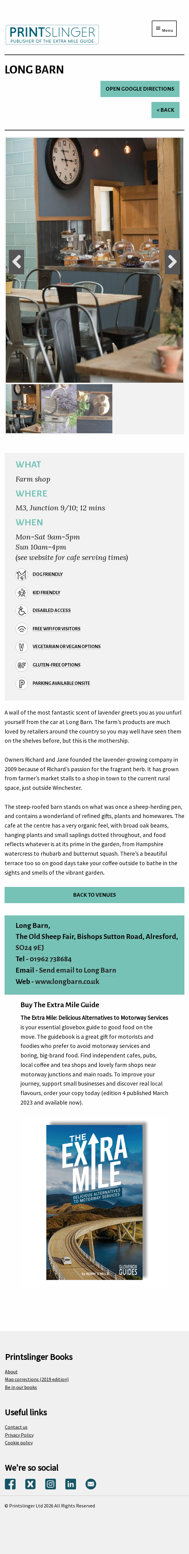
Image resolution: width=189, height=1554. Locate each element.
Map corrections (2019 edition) (37, 1379)
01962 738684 (51, 959)
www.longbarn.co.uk (67, 981)
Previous (16, 262)
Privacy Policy (19, 1435)
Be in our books (21, 1387)
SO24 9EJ (30, 948)
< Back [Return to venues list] (165, 110)
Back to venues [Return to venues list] (94, 895)
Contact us (16, 1427)
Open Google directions (140, 89)
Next (172, 262)
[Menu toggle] (164, 28)
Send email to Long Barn (77, 970)
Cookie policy (19, 1443)
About (11, 1371)
